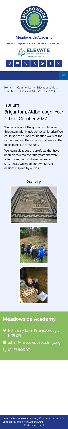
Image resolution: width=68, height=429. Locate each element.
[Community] (24, 88)
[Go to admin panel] (34, 425)
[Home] (8, 88)
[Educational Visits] (47, 88)
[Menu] (63, 75)
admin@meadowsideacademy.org (34, 342)
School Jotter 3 (16, 421)
